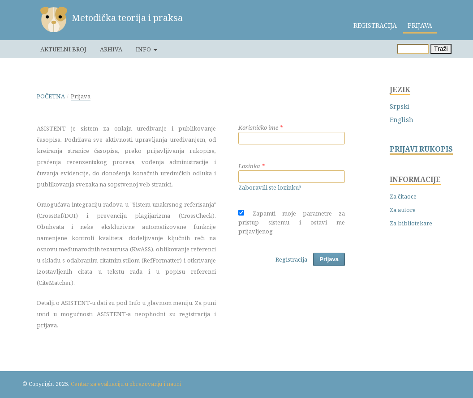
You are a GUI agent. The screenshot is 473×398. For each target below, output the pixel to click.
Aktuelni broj (63, 49)
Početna (51, 96)
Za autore (403, 210)
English (401, 119)
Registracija (375, 25)
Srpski (399, 106)
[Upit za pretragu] (413, 49)
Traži (441, 48)
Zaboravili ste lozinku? (269, 187)
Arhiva (111, 49)
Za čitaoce (403, 196)
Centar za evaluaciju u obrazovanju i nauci (126, 384)
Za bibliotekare (411, 223)
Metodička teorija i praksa (127, 18)
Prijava (420, 25)
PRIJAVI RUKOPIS (421, 149)
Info (144, 49)
